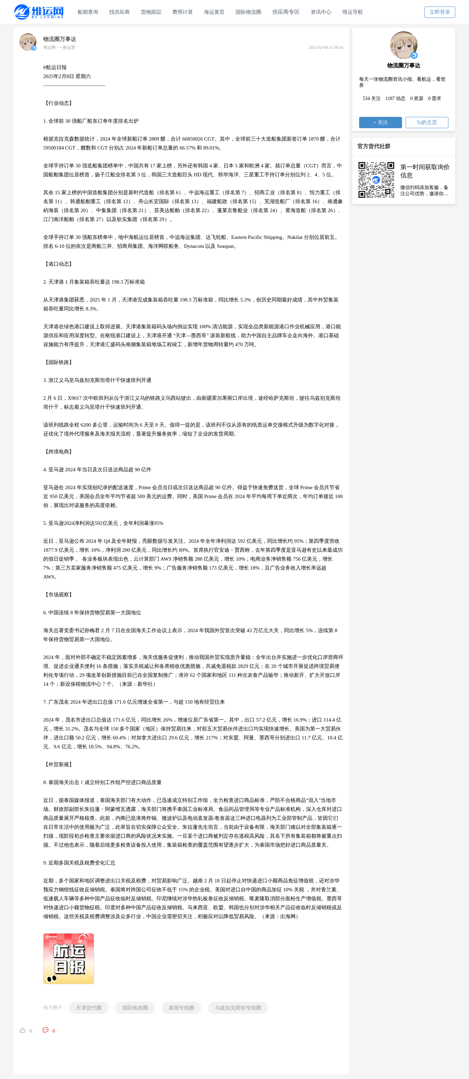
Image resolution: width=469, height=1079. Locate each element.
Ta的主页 (427, 122)
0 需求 (435, 98)
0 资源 (417, 98)
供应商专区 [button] (286, 12)
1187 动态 (396, 98)
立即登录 (440, 12)
